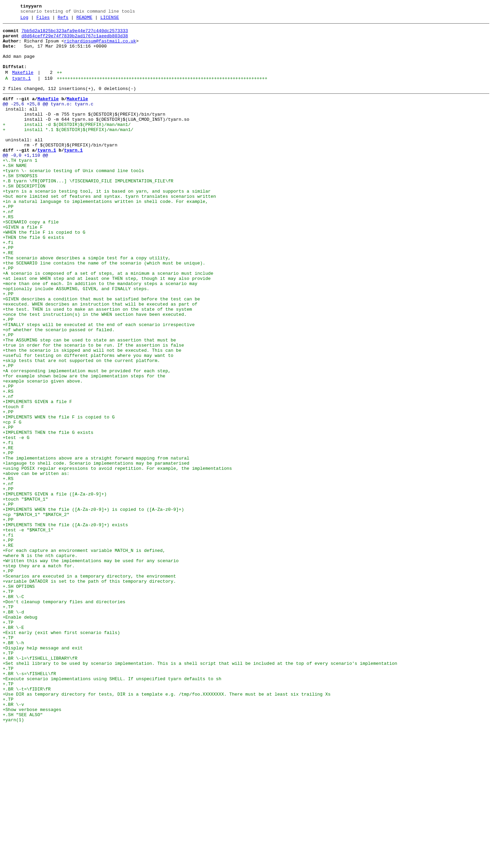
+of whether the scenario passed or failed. (59, 390)
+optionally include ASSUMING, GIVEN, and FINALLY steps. (76, 341)
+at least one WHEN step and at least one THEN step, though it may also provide (106, 329)
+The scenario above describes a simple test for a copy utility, (86, 304)
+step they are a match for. (39, 674)
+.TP (8, 704)
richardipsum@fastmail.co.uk (100, 46)
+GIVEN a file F (23, 267)
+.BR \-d (13, 729)
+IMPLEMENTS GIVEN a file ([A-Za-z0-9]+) (55, 587)
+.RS (8, 255)
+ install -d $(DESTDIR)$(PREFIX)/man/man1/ (67, 144)
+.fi (8, 286)
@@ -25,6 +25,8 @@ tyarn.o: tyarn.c (48, 119)
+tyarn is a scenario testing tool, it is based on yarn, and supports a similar (106, 224)
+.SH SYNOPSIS (20, 206)
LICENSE (109, 19)
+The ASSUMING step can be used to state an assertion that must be (89, 403)
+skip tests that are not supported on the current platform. (81, 427)
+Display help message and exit (43, 772)
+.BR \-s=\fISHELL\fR (29, 803)
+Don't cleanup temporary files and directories (64, 717)
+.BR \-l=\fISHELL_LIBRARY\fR (40, 784)
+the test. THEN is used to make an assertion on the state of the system (97, 366)
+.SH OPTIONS (19, 698)
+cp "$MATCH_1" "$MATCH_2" (36, 612)
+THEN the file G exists (33, 279)
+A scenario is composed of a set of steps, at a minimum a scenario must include (108, 323)
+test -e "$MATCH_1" (28, 631)
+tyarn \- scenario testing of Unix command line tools (73, 199)
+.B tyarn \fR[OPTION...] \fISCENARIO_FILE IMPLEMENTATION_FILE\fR (88, 212)
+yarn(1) (13, 858)
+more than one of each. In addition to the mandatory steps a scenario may (100, 335)
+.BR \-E (13, 748)
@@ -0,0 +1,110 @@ (25, 181)
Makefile (22, 84)
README (84, 19)
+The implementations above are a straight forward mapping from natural (96, 544)
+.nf (8, 249)
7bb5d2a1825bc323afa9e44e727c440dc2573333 (75, 34)
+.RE (8, 298)
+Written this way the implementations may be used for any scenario (91, 667)
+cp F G (12, 501)
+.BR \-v (13, 840)
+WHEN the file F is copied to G (44, 273)
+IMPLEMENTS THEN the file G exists (48, 513)
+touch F (13, 483)
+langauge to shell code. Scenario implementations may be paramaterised (96, 550)
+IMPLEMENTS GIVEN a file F (37, 477)
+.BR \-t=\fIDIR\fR (27, 821)
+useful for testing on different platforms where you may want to (88, 421)
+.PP (8, 243)
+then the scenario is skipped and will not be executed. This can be (92, 415)
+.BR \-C (13, 711)
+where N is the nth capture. (40, 661)
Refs (63, 19)
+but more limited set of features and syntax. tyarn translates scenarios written (109, 230)
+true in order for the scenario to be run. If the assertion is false (93, 409)
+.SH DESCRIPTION (24, 218)
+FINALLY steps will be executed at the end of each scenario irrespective (99, 384)
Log (24, 19)
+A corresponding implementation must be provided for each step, (86, 440)
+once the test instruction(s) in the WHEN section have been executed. (95, 372)
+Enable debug (20, 735)
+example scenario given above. (43, 452)
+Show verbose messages (32, 846)
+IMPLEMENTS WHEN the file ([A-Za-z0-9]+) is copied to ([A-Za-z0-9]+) (93, 606)
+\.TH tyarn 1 (20, 187)
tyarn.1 (21, 91)
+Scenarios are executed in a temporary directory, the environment (89, 686)
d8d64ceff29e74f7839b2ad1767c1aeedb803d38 (75, 40)
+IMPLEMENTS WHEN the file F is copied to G (59, 495)
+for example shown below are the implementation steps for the (84, 446)
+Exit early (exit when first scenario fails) (61, 754)
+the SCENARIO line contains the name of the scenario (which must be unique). (104, 310)
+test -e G (16, 520)
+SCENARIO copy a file (31, 261)
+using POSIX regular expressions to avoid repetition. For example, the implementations (117, 557)
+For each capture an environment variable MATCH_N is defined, (84, 655)
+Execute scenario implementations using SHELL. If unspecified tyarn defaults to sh (112, 809)
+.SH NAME (15, 193)
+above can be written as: (36, 563)
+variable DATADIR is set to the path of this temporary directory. (89, 692)
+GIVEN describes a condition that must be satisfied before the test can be (101, 353)
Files (43, 19)
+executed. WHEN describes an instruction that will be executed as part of (100, 360)
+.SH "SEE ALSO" (23, 852)
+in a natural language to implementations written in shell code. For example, (105, 236)
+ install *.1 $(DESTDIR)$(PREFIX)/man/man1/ (68, 150)
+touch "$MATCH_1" (25, 594)
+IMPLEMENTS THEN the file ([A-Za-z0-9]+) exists (65, 624)
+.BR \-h (13, 766)
